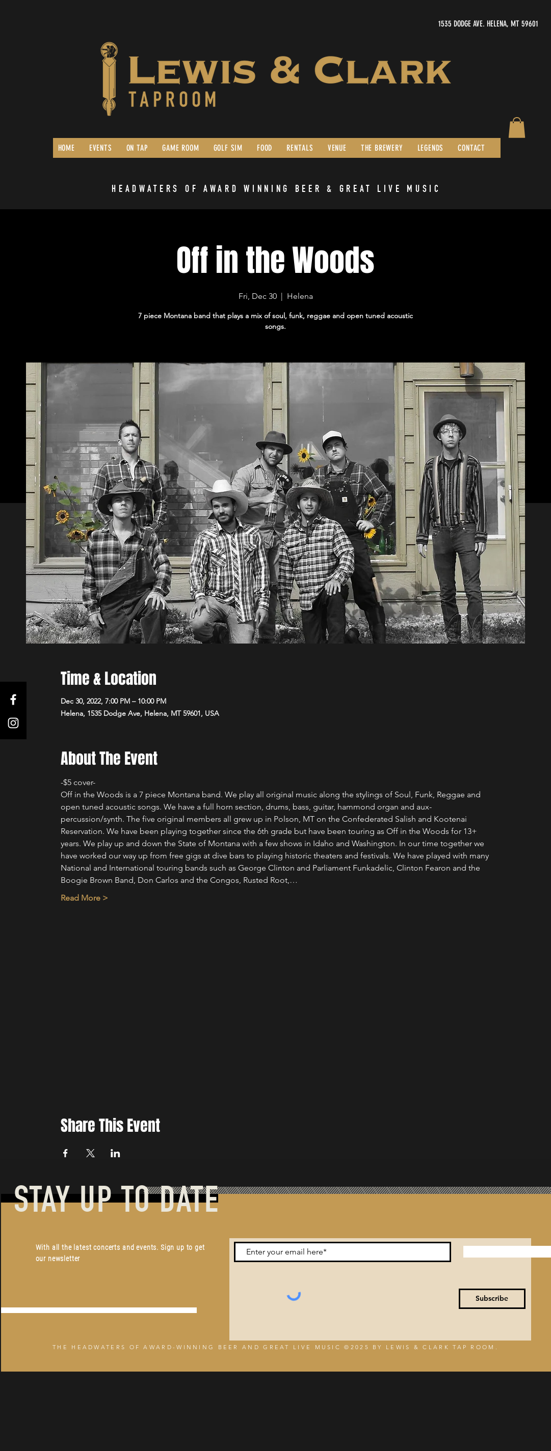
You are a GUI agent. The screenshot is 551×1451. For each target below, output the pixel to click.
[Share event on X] (90, 1153)
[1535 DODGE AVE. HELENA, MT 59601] (442, 24)
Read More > (84, 898)
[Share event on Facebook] (65, 1153)
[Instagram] (13, 723)
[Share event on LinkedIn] (115, 1153)
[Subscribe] (492, 1299)
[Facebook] (13, 699)
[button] (517, 127)
